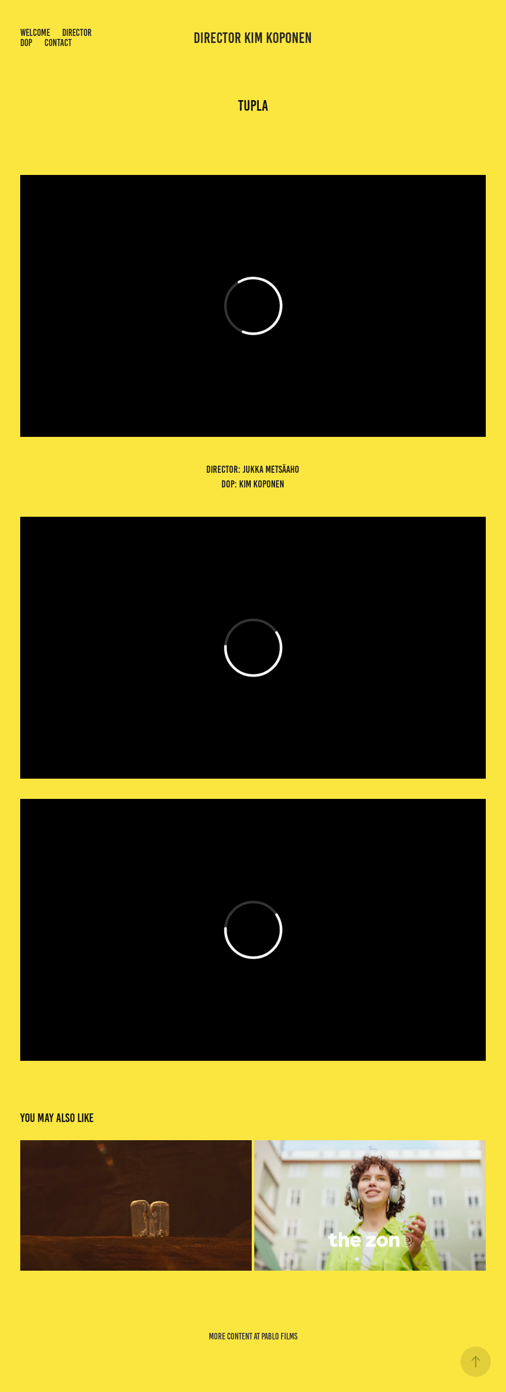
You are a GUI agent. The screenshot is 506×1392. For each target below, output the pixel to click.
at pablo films (275, 1336)
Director (76, 32)
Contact (58, 42)
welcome (35, 32)
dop (26, 42)
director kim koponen (253, 38)
